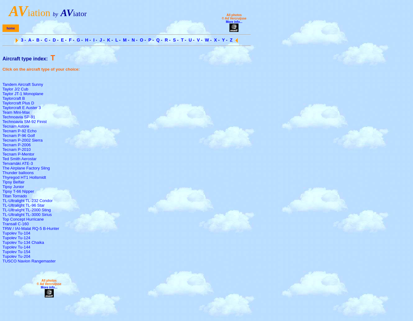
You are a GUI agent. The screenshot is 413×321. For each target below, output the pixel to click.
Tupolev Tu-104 (16, 233)
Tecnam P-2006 (16, 145)
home (11, 28)
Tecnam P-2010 (16, 149)
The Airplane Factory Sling (26, 168)
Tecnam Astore (15, 126)
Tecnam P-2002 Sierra (22, 140)
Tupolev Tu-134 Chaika (23, 242)
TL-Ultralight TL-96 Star (23, 205)
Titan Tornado (14, 196)
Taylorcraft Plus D (18, 103)
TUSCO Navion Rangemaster (29, 261)
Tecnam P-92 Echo (19, 131)
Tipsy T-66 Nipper (18, 191)
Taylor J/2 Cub (15, 89)
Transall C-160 (15, 224)
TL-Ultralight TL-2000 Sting (26, 210)
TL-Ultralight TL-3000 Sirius (27, 214)
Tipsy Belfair (13, 182)
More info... (234, 22)
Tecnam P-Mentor (18, 154)
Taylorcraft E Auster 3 (21, 107)
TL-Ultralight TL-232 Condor (27, 200)
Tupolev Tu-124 (16, 237)
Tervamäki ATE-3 (17, 163)
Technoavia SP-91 (18, 117)
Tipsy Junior (13, 186)
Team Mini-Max (16, 112)
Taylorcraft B (13, 98)
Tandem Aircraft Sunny (22, 84)
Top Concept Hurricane (23, 219)
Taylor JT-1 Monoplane (22, 93)
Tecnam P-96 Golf (18, 135)
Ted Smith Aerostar (19, 158)
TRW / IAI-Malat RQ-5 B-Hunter (30, 228)
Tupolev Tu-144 (16, 247)
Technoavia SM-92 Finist (24, 121)
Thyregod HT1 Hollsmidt (24, 177)
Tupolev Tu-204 (16, 256)
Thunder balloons (18, 172)
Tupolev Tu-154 (16, 251)
